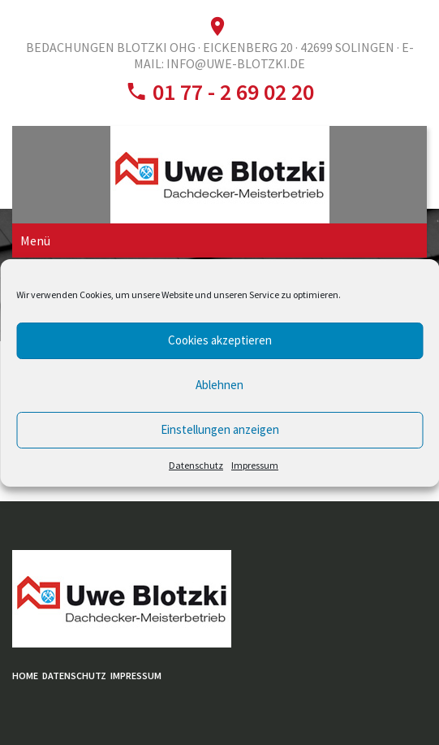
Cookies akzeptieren (220, 340)
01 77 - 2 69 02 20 (231, 91)
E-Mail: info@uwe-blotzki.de (274, 55)
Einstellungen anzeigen (220, 429)
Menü (35, 240)
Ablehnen (219, 384)
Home (25, 675)
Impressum (254, 465)
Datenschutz (196, 465)
